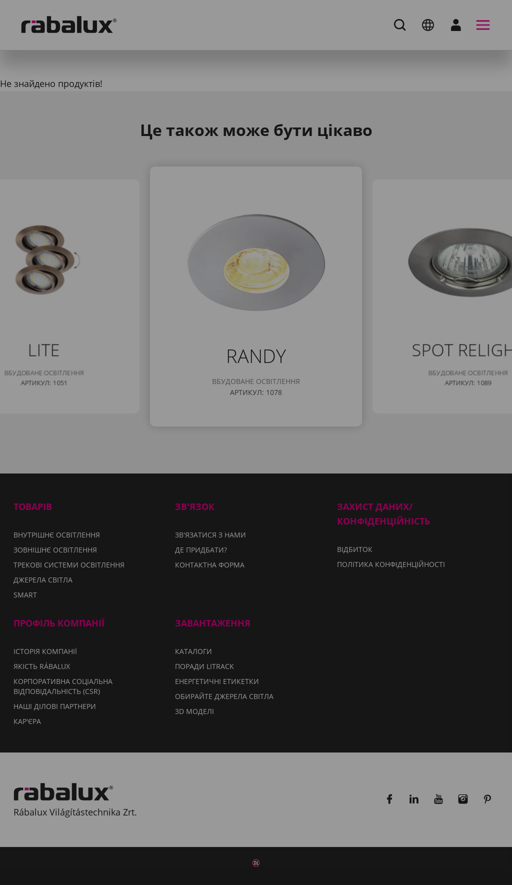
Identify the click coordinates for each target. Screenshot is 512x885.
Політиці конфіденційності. (386, 455)
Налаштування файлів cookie (177, 484)
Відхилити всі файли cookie (339, 484)
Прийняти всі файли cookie (256, 510)
